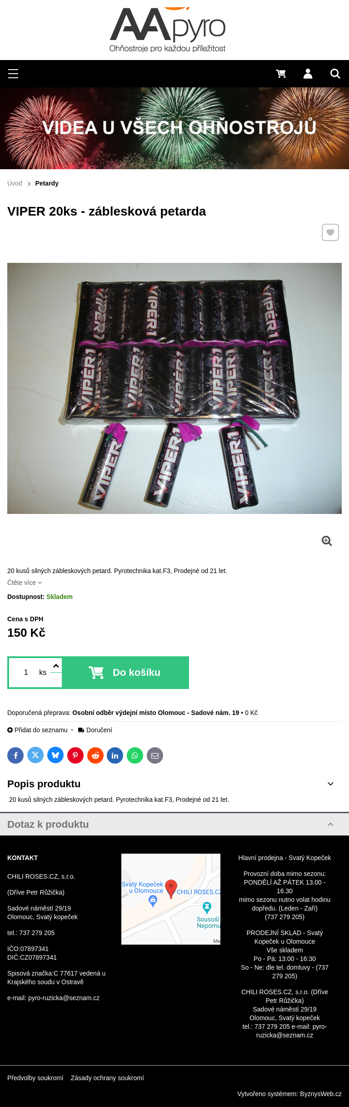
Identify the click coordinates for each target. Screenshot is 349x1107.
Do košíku (136, 672)
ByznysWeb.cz (321, 1093)
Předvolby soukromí (35, 1078)
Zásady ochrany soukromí (107, 1078)
